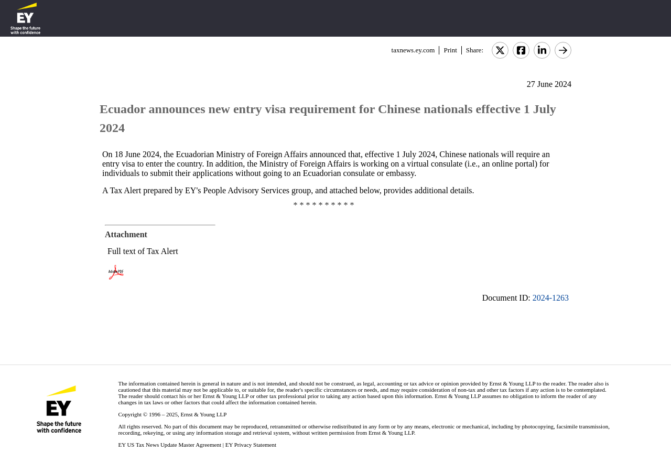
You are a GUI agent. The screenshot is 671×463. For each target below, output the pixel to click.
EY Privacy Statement (250, 445)
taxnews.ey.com (413, 50)
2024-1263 (551, 297)
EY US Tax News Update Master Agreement (169, 445)
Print (450, 50)
